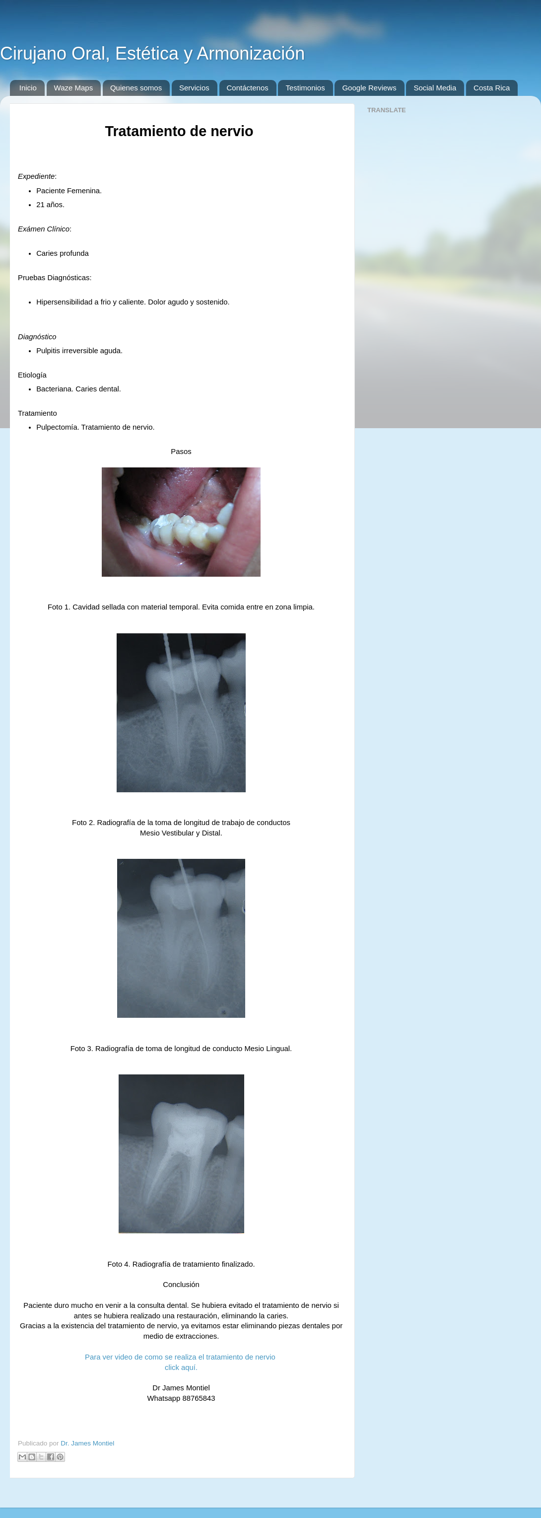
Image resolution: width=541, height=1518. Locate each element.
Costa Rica (491, 87)
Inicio (28, 87)
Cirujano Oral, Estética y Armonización (152, 53)
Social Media (434, 87)
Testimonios (305, 87)
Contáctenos (248, 87)
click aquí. (181, 1367)
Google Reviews (369, 87)
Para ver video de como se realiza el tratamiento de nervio (181, 1357)
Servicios (194, 87)
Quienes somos (136, 87)
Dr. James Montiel (87, 1443)
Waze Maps (73, 87)
